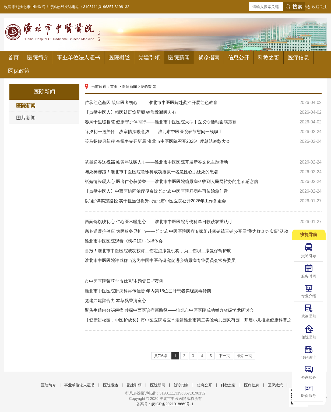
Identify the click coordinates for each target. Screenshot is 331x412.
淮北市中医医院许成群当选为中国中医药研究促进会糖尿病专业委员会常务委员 (203, 260)
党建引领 (149, 57)
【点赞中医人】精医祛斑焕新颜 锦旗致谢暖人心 (203, 112)
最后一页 (244, 356)
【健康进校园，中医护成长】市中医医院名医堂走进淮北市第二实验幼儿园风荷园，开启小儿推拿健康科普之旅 (203, 320)
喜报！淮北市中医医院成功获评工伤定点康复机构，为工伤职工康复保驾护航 (203, 251)
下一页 (224, 356)
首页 (13, 57)
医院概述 (119, 57)
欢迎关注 (319, 7)
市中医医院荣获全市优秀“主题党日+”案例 (203, 281)
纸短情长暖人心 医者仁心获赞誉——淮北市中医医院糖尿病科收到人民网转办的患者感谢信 (203, 181)
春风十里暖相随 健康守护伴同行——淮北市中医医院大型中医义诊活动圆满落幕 (203, 122)
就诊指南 (209, 57)
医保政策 (19, 71)
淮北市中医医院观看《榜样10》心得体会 (203, 241)
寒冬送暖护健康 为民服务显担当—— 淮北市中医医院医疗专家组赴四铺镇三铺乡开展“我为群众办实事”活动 (203, 231)
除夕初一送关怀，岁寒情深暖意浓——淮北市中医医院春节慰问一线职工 (203, 132)
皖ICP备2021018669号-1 (172, 404)
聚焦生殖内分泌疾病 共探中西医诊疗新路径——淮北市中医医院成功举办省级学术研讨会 (203, 310)
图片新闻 (26, 117)
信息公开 (238, 57)
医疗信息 (298, 57)
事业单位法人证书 (78, 57)
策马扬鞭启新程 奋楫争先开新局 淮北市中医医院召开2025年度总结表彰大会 (203, 141)
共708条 (160, 356)
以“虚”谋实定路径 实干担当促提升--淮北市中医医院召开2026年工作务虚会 (203, 201)
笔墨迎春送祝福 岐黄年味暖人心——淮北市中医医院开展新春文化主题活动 (203, 162)
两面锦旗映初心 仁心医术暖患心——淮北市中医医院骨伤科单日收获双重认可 (203, 222)
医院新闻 (179, 57)
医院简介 (38, 57)
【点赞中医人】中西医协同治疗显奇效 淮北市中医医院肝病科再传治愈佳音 (203, 191)
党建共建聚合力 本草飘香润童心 (203, 301)
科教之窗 (268, 57)
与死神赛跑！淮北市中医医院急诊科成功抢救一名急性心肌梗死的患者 (203, 172)
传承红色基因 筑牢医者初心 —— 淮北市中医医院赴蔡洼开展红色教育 (203, 103)
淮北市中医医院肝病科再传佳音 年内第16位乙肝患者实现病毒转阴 (203, 291)
